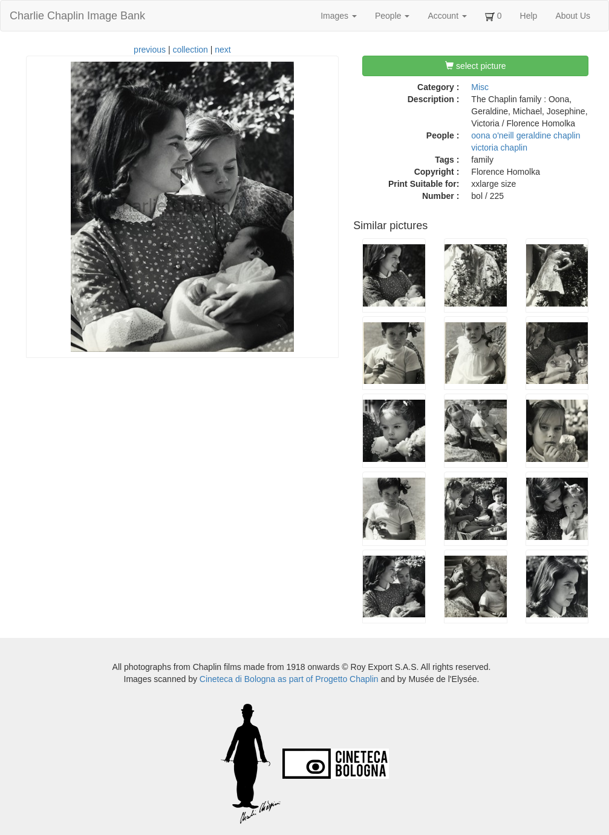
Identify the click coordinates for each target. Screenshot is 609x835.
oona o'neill (492, 135)
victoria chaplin (499, 147)
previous (150, 49)
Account (447, 16)
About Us (572, 16)
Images (339, 16)
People (392, 16)
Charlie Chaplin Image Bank (77, 16)
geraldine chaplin (548, 135)
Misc (480, 87)
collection (189, 49)
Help (529, 16)
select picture (475, 66)
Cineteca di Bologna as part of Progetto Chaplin (289, 679)
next (222, 49)
